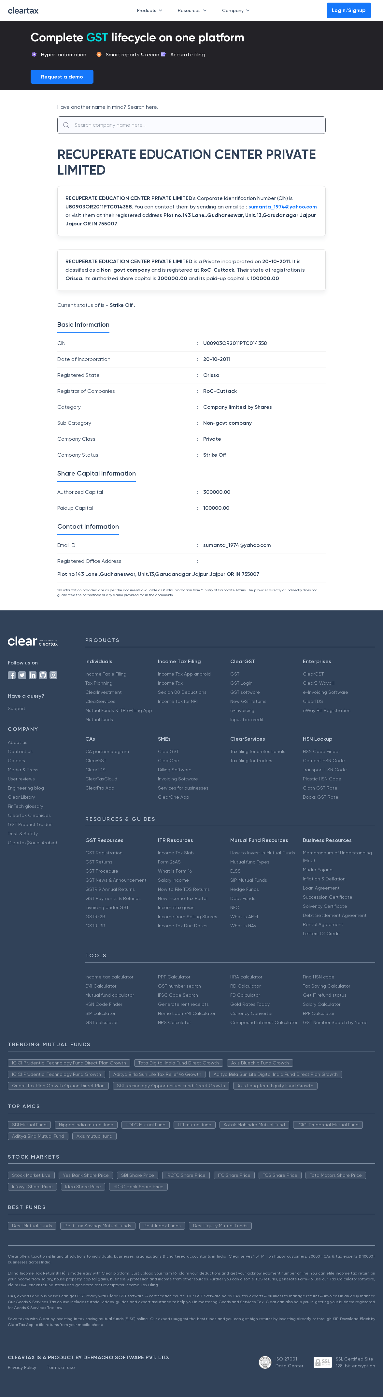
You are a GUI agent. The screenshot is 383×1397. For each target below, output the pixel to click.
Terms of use (61, 1367)
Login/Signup (349, 10)
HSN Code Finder (321, 751)
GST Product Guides (30, 824)
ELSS (235, 871)
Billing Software (175, 769)
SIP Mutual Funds (248, 880)
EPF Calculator (318, 1013)
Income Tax (170, 683)
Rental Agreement (323, 924)
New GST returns (248, 701)
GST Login (241, 683)
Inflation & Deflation (324, 878)
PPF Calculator (174, 976)
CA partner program (107, 751)
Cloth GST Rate (320, 788)
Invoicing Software (178, 778)
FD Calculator (245, 995)
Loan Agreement (321, 888)
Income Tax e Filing (105, 674)
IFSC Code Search (178, 995)
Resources (193, 10)
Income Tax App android (184, 674)
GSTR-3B (95, 925)
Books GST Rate (320, 797)
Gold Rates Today (250, 1004)
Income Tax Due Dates (182, 925)
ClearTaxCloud (101, 778)
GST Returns (98, 861)
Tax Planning (98, 683)
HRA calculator (246, 976)
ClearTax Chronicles (29, 815)
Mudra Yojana (318, 869)
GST (234, 674)
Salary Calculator (321, 1004)
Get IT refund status (325, 995)
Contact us (20, 751)
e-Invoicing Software (325, 692)
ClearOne (168, 760)
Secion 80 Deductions (182, 692)
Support (16, 708)
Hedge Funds (244, 889)
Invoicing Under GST (107, 907)
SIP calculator (100, 1013)
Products (151, 10)
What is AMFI (244, 916)
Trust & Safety (23, 833)
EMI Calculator (100, 986)
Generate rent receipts (183, 1004)
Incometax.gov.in (176, 907)
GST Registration (103, 852)
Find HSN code (318, 976)
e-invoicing (242, 710)
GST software (245, 692)
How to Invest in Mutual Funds (262, 852)
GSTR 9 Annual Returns (110, 889)
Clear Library (21, 797)
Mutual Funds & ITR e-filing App (118, 710)
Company (237, 10)
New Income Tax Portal (182, 898)
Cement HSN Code (324, 760)
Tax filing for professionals (257, 751)
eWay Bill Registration (326, 710)
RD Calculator (245, 986)
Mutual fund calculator (109, 995)
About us (17, 742)
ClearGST (313, 674)
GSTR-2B (95, 916)
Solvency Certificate (325, 906)
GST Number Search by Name (335, 1022)
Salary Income (173, 880)
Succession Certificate (327, 897)
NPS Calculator (174, 1022)
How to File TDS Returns (184, 889)
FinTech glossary (25, 806)
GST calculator (101, 1022)
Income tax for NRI (178, 701)
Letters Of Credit (321, 933)
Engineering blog (26, 788)
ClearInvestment (103, 692)
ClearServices (100, 701)
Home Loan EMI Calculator (186, 1013)
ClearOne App (173, 797)
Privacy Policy (22, 1367)
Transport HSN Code (325, 769)
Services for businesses (183, 788)
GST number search (179, 986)
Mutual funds (99, 719)
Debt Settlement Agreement (335, 915)
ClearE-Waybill (318, 683)
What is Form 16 (175, 871)
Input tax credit (247, 719)
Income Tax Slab (176, 852)
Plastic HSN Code (322, 778)
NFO (234, 907)
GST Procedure (101, 871)
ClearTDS (313, 701)
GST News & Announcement (116, 880)
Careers (16, 760)
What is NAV (243, 925)
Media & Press (23, 769)
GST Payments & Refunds (113, 898)
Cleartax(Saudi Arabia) (32, 842)
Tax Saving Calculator (326, 986)
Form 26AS (169, 861)
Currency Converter (251, 1013)
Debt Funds (242, 898)
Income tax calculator (109, 976)
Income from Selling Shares (187, 916)
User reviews (21, 778)
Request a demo (62, 77)
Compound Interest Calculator (263, 1022)
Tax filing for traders (251, 760)
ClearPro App (99, 788)
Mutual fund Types (249, 861)
